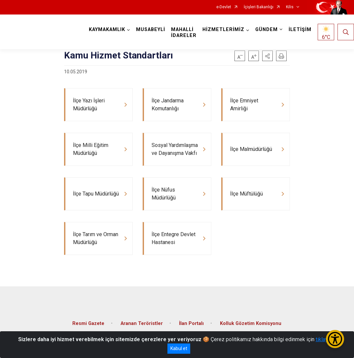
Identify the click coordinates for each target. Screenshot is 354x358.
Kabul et (178, 348)
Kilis (290, 7)
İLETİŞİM (300, 29)
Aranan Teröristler (142, 323)
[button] (267, 56)
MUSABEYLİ (150, 29)
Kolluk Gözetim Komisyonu (250, 323)
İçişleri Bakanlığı (258, 7)
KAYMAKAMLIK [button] (107, 29)
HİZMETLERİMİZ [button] (223, 29)
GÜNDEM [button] (266, 29)
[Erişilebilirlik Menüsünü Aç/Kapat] (335, 339)
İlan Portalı (191, 323)
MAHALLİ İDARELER (183, 32)
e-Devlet (223, 7)
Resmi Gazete (88, 323)
